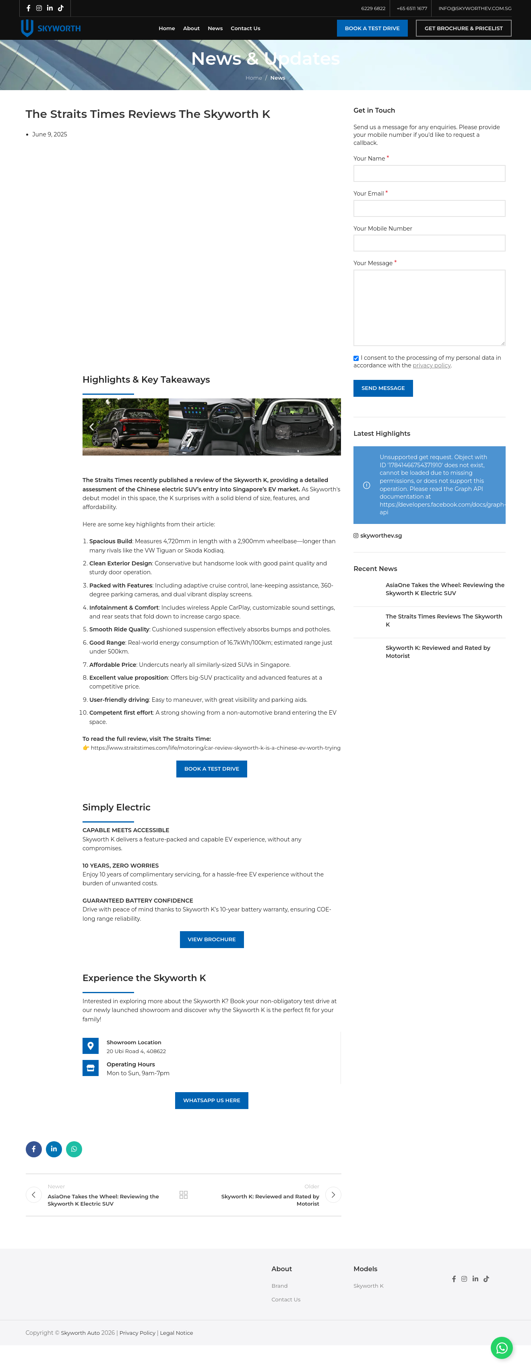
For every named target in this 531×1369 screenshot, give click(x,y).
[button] (92, 436)
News (279, 87)
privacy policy (431, 374)
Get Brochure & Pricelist (464, 32)
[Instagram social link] (38, 8)
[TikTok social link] (61, 8)
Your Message (375, 272)
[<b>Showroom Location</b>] (91, 1064)
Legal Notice (182, 1356)
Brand (280, 1309)
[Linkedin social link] (49, 8)
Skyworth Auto (81, 1356)
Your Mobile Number (382, 237)
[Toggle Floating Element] (502, 1348)
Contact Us (287, 1323)
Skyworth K (369, 1309)
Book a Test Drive (372, 32)
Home (253, 87)
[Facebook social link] (28, 8)
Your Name (371, 167)
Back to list (183, 1216)
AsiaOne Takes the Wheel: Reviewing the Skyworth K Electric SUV (445, 598)
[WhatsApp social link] (74, 1167)
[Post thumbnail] (366, 600)
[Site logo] (59, 32)
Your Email (370, 202)
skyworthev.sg (381, 544)
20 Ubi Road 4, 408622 (138, 1069)
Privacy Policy (141, 1356)
